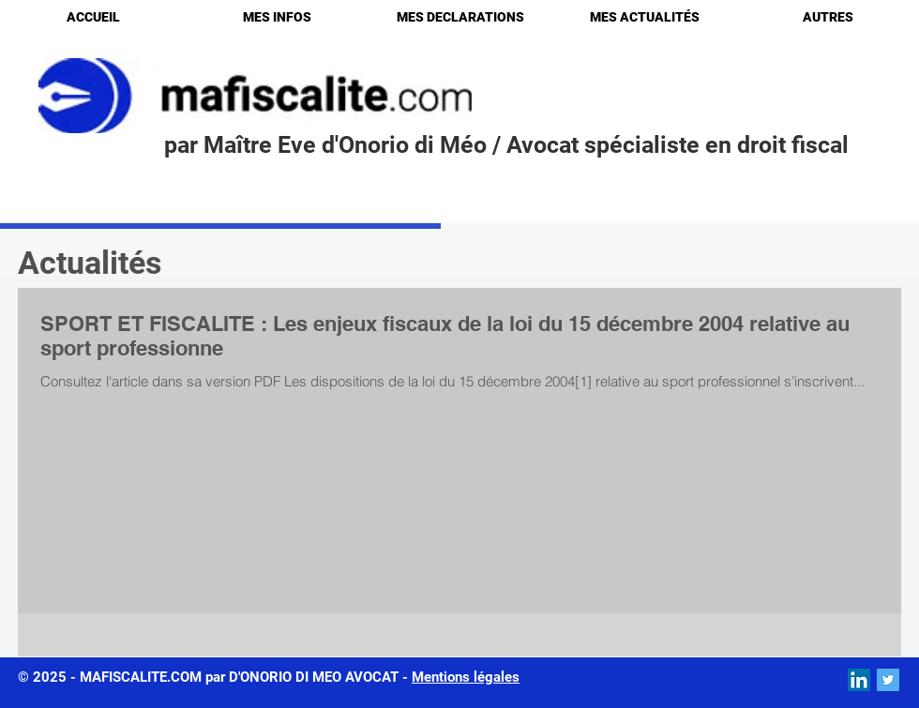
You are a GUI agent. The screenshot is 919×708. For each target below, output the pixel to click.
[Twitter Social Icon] (888, 680)
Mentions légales (466, 677)
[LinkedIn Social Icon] (859, 680)
